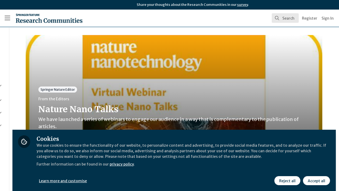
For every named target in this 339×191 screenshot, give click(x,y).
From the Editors (100, 99)
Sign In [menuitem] (328, 18)
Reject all (286, 177)
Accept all (315, 177)
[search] (285, 18)
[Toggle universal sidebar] (7, 18)
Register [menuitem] (309, 18)
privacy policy (188, 166)
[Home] (41, 18)
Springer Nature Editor (104, 90)
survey (242, 4)
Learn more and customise (122, 177)
